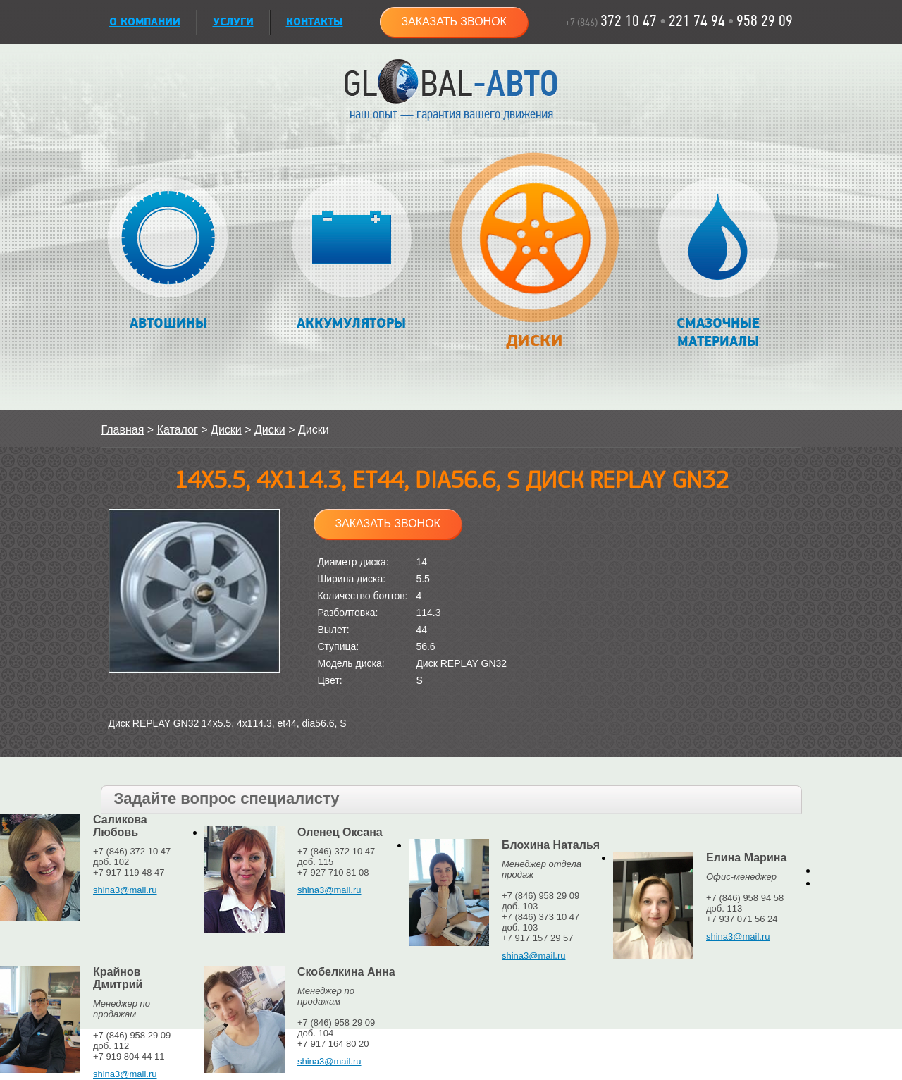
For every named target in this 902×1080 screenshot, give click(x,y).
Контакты (314, 22)
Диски (534, 258)
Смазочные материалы (717, 264)
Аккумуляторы (351, 255)
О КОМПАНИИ (144, 22)
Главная (122, 430)
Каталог (177, 430)
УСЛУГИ (233, 22)
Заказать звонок (454, 21)
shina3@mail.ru (125, 890)
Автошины (168, 255)
